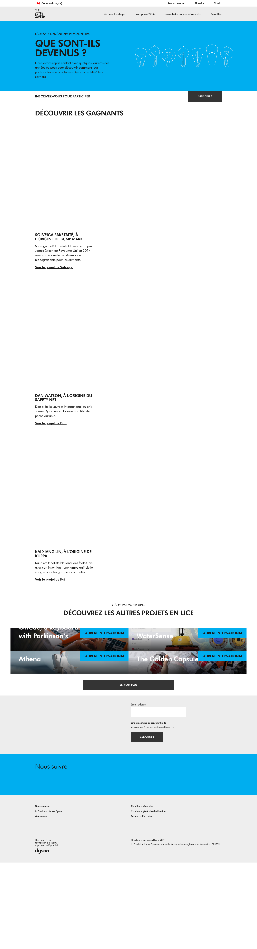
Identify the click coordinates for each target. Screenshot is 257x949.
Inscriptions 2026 (145, 14)
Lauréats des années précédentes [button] (183, 14)
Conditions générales (142, 892)
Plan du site (41, 903)
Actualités (216, 14)
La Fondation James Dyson (48, 897)
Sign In (217, 3)
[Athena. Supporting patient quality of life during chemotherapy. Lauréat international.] (69, 726)
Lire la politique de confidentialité (148, 809)
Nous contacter (176, 3)
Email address (138, 790)
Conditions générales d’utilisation (148, 897)
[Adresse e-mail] (158, 798)
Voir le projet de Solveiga (54, 267)
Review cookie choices (142, 902)
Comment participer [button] (115, 14)
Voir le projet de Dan (51, 423)
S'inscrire (199, 3)
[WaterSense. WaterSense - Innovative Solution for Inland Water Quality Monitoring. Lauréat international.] (187, 660)
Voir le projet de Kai (50, 579)
